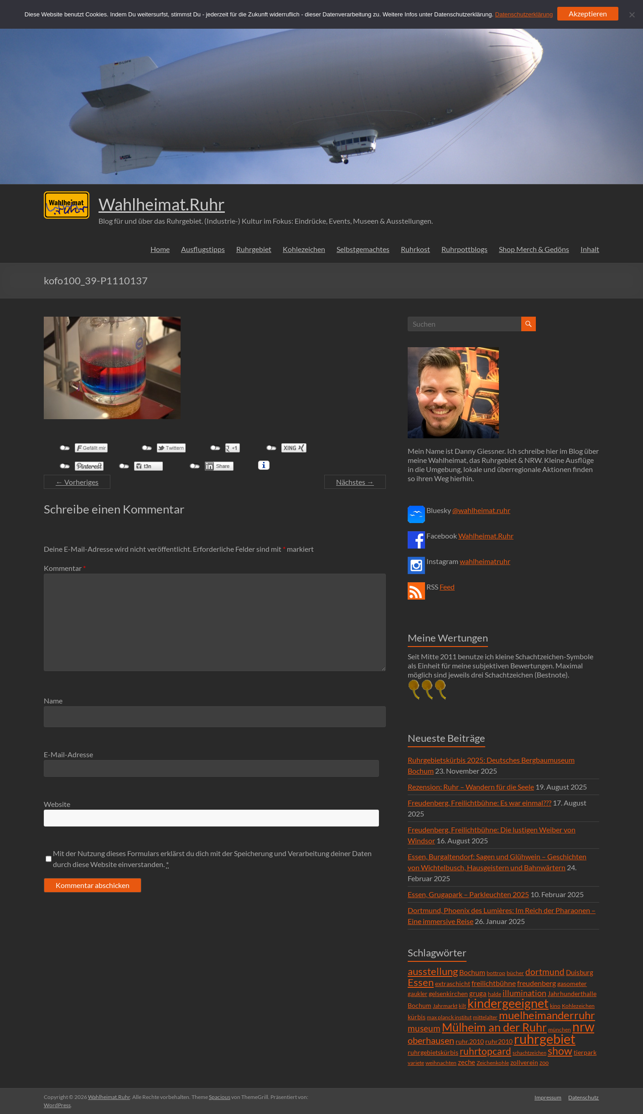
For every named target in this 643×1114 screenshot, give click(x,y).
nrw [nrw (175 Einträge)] (583, 1026)
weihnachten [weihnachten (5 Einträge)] (440, 1063)
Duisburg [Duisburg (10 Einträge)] (579, 972)
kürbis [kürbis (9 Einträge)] (416, 1017)
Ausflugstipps (203, 249)
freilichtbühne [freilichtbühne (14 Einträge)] (494, 983)
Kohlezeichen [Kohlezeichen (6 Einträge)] (578, 1005)
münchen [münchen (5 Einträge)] (559, 1029)
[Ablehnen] (631, 14)
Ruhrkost (415, 249)
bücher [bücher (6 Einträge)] (515, 973)
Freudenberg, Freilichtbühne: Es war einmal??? (479, 802)
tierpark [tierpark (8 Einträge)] (585, 1052)
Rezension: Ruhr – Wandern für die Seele (471, 786)
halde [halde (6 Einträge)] (494, 994)
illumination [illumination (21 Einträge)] (524, 993)
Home (160, 249)
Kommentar (65, 568)
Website (57, 804)
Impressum (547, 1096)
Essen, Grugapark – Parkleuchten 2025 (468, 894)
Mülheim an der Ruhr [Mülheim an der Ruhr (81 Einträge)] (494, 1027)
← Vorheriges (77, 481)
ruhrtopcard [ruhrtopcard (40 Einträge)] (485, 1051)
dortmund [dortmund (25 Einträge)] (545, 971)
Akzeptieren (588, 13)
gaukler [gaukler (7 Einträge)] (417, 993)
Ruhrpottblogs (464, 249)
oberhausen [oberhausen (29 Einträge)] (431, 1040)
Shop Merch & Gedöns (534, 249)
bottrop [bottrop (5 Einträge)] (496, 973)
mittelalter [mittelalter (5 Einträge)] (485, 1017)
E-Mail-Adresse (68, 754)
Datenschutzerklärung (524, 14)
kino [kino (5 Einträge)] (555, 1006)
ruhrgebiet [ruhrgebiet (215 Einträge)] (545, 1039)
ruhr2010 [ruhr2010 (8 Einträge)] (499, 1041)
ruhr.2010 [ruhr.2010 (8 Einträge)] (470, 1041)
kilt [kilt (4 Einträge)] (462, 1006)
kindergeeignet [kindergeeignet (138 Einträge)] (508, 1003)
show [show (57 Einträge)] (560, 1050)
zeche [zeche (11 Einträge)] (466, 1062)
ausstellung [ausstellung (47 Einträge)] (433, 971)
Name (53, 700)
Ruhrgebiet (253, 249)
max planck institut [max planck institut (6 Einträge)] (449, 1017)
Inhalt (590, 249)
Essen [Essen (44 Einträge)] (421, 982)
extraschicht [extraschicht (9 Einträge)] (452, 983)
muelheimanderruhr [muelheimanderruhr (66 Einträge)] (547, 1015)
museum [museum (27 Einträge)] (424, 1028)
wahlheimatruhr (485, 561)
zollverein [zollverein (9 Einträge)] (524, 1062)
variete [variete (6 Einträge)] (416, 1062)
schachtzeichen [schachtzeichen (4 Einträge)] (529, 1053)
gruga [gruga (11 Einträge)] (478, 993)
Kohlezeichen (304, 249)
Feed (447, 586)
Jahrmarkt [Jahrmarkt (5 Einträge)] (445, 1006)
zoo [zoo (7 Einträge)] (544, 1062)
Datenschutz (584, 1096)
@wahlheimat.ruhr (481, 510)
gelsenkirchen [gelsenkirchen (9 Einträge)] (448, 993)
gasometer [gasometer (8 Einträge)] (572, 983)
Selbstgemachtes (363, 249)
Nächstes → (355, 481)
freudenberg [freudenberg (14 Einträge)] (536, 983)
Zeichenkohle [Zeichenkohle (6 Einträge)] (493, 1062)
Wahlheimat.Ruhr (162, 204)
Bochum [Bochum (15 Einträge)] (472, 972)
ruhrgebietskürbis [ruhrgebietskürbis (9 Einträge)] (433, 1052)
